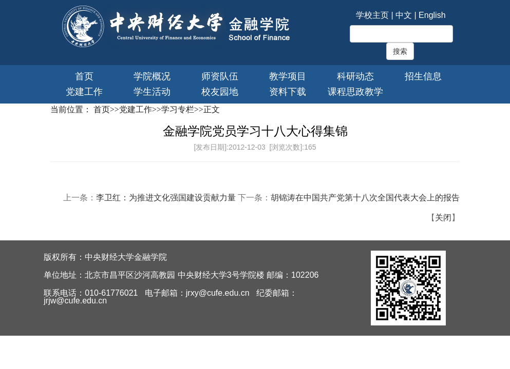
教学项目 (287, 76)
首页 (84, 76)
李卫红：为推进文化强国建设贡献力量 (166, 197)
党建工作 (84, 92)
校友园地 (219, 92)
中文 (403, 15)
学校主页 (372, 15)
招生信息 (423, 76)
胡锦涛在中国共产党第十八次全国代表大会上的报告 (365, 197)
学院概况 (152, 76)
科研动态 (355, 76)
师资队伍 (219, 76)
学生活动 (152, 92)
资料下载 (287, 92)
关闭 (443, 217)
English (432, 15)
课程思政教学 (355, 92)
